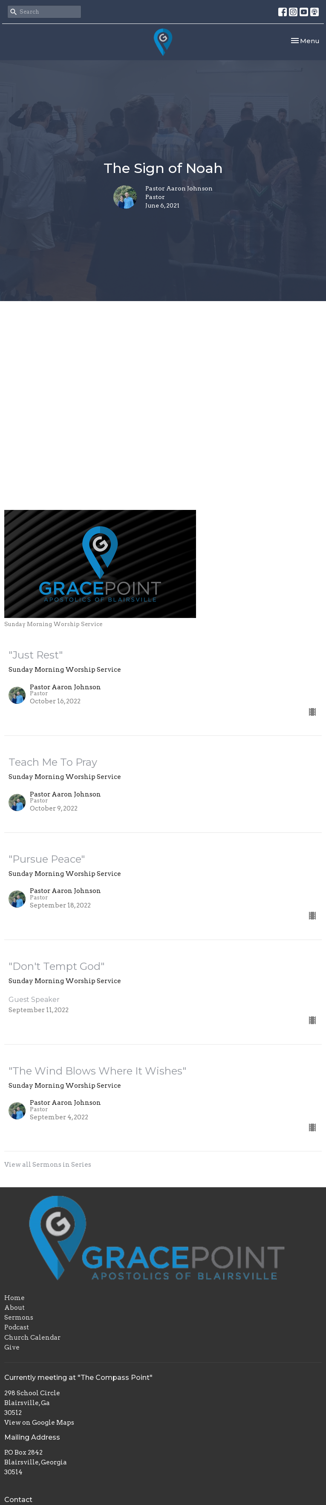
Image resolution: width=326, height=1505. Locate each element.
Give (12, 1347)
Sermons (18, 1317)
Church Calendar (32, 1337)
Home (14, 1298)
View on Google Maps (39, 1422)
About (14, 1308)
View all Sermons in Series (47, 1164)
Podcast (16, 1327)
